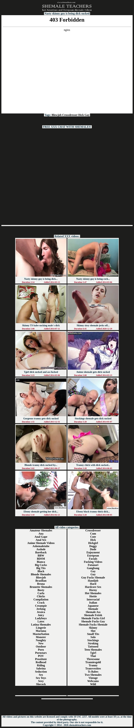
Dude (93, 549)
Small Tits (93, 633)
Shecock (41, 684)
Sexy (41, 681)
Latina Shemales (41, 624)
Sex (41, 674)
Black (41, 571)
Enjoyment (93, 552)
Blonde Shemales (41, 574)
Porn (41, 649)
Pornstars (41, 652)
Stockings (93, 640)
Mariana (41, 630)
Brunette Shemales (41, 586)
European (93, 555)
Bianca (41, 561)
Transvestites (93, 668)
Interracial (93, 599)
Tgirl (93, 652)
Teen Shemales (93, 649)
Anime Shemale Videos (40, 543)
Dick (81, 114)
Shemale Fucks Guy (93, 621)
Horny (93, 590)
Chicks (41, 596)
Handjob (93, 580)
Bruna (41, 583)
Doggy (93, 546)
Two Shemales (93, 674)
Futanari (93, 564)
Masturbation (41, 633)
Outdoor (41, 646)
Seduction (41, 671)
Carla (41, 593)
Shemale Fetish (93, 615)
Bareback (41, 552)
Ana (40, 533)
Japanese (93, 605)
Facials (93, 558)
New (40, 643)
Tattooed (93, 646)
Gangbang (93, 568)
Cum (93, 533)
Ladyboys (41, 618)
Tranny (93, 665)
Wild (93, 684)
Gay (87, 114)
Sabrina (41, 668)
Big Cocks (41, 564)
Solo (93, 637)
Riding (41, 665)
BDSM (41, 558)
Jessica (41, 612)
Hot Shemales (93, 593)
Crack (41, 602)
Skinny (93, 627)
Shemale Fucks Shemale (93, 624)
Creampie (41, 605)
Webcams (93, 681)
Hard (93, 583)
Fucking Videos (93, 561)
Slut (93, 630)
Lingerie (41, 627)
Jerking (40, 608)
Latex (41, 621)
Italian (93, 602)
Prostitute (41, 659)
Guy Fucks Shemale (93, 577)
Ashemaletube (40, 546)
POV (41, 655)
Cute (93, 536)
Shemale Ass (93, 612)
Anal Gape (41, 536)
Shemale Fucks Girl (93, 618)
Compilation (41, 599)
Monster (41, 637)
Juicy (41, 615)
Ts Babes (93, 671)
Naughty (41, 640)
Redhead (41, 662)
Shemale (93, 608)
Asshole (40, 549)
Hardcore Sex (93, 586)
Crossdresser (70, 114)
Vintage (93, 677)
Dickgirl (93, 543)
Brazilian (40, 580)
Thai (93, 655)
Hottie (93, 596)
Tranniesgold (93, 662)
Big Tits (41, 568)
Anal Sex (41, 539)
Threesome (93, 659)
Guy (93, 574)
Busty (41, 590)
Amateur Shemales (41, 530)
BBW (41, 555)
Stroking (93, 643)
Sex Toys (41, 677)
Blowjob (57, 114)
